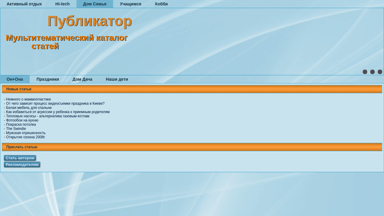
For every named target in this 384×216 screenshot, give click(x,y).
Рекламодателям (22, 164)
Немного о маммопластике (28, 99)
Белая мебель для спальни (29, 108)
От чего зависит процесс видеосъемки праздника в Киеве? (55, 103)
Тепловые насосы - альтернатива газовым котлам (47, 116)
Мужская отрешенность (26, 133)
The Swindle (16, 129)
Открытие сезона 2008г (25, 137)
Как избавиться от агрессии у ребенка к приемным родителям (58, 112)
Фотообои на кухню (22, 120)
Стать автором (20, 158)
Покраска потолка (21, 124)
